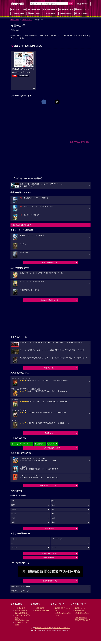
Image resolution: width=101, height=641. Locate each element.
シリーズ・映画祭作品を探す (50, 448)
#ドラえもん (15, 444)
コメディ (14, 547)
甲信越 (13, 514)
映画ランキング (82, 9)
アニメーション (56, 539)
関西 (13, 505)
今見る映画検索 (82, 4)
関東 (53, 501)
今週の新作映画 (50, 9)
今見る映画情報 (81, 618)
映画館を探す (18, 13)
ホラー (53, 547)
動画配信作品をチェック (49, 300)
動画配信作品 (66, 13)
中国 (13, 518)
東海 (53, 505)
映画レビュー (49, 433)
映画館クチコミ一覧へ (50, 553)
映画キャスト (27, 20)
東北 (53, 509)
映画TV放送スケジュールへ (49, 485)
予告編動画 (50, 13)
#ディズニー (51, 444)
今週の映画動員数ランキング (21, 225)
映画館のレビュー (42, 610)
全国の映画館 (40, 608)
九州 (13, 522)
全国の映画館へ (49, 528)
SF (12, 543)
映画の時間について (50, 581)
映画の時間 (14, 20)
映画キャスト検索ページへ (20, 586)
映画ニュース (34, 13)
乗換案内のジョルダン (43, 628)
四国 (53, 518)
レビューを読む (82, 13)
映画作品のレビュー (22, 620)
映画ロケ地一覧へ (50, 557)
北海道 (13, 509)
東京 (13, 501)
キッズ (53, 543)
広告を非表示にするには (79, 142)
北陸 (53, 514)
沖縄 (53, 522)
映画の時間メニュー (18, 9)
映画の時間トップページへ (20, 591)
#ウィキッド (27, 444)
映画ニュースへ (49, 368)
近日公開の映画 (66, 9)
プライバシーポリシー (61, 628)
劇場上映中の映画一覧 (50, 262)
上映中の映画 (34, 9)
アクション (15, 539)
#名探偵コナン (39, 444)
